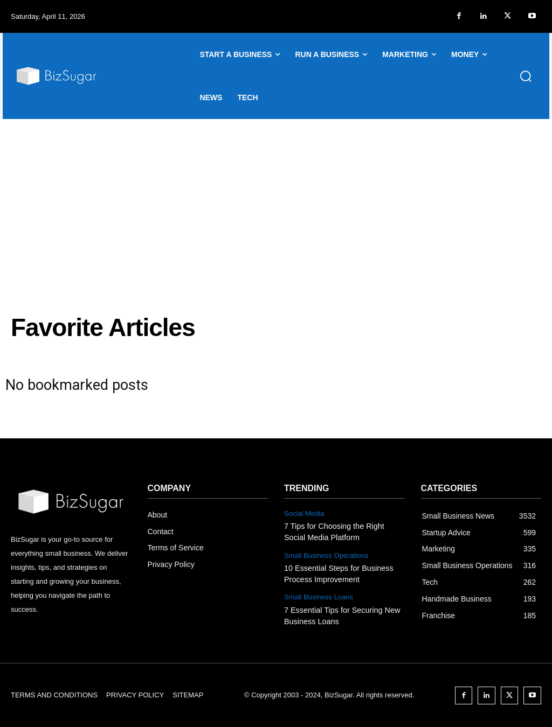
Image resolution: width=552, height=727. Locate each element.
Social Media (304, 513)
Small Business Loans (318, 595)
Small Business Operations (326, 554)
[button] (525, 76)
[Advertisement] (276, 199)
